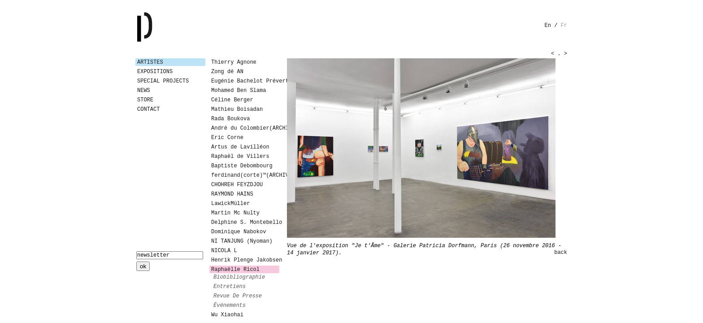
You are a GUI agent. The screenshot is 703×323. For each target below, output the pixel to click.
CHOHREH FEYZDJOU (237, 185)
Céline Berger (232, 100)
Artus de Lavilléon (240, 147)
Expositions (155, 72)
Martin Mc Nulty (235, 213)
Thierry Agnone (233, 62)
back (560, 252)
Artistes (150, 62)
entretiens (229, 287)
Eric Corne (227, 138)
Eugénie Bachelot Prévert (245, 81)
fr (564, 25)
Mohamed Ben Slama (238, 90)
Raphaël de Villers (240, 156)
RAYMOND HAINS (232, 194)
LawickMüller (230, 204)
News (143, 90)
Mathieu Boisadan (237, 109)
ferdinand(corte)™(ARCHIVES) (245, 175)
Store (145, 100)
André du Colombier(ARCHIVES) (245, 128)
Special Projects (163, 81)
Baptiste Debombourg (242, 166)
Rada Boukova (230, 119)
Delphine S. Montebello (245, 222)
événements (229, 305)
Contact (148, 109)
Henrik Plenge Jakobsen (245, 260)
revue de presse (237, 296)
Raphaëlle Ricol (235, 269)
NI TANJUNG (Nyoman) (242, 241)
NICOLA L (224, 251)
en (548, 25)
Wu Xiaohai (227, 315)
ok (143, 266)
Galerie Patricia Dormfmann (157, 27)
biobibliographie (239, 277)
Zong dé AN (227, 72)
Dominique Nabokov (238, 232)
